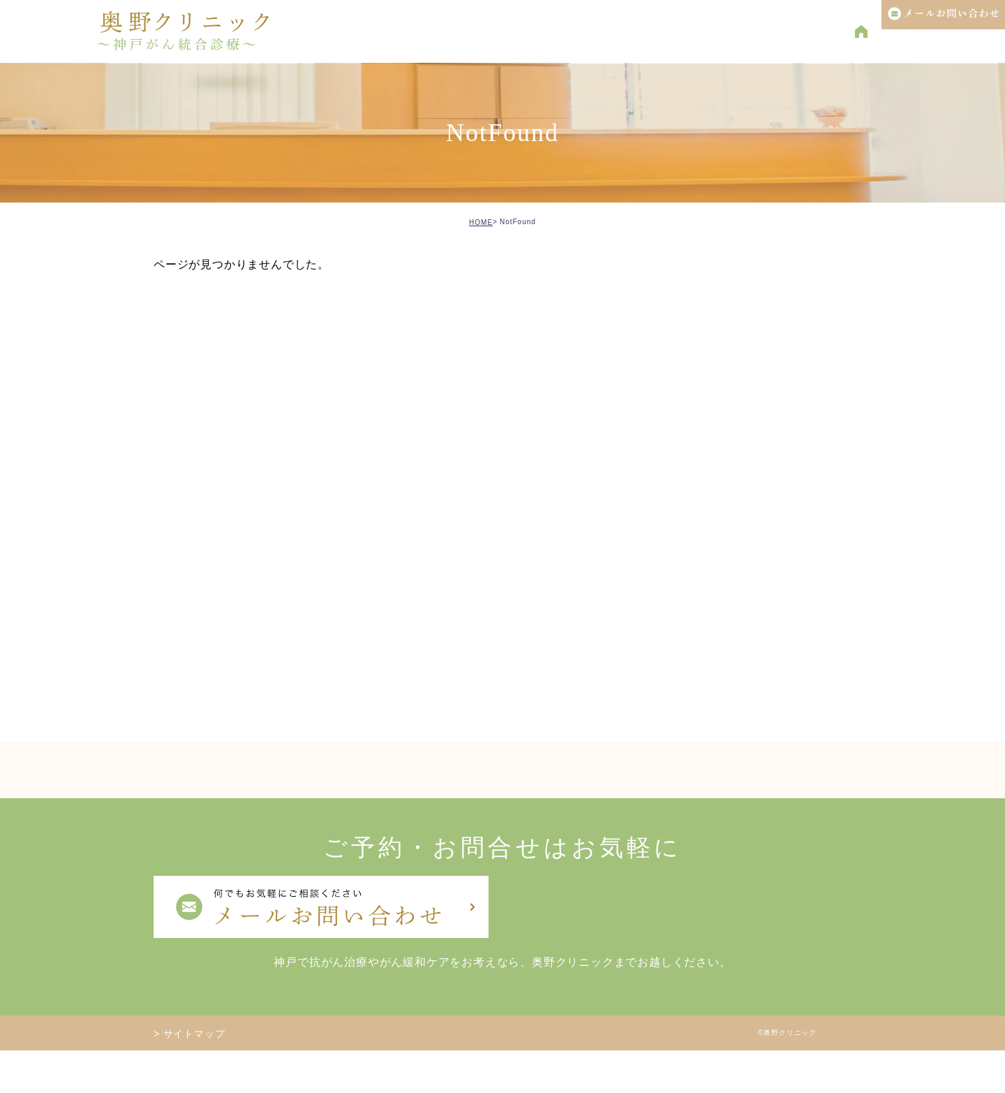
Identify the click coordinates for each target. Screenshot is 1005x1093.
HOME (481, 222)
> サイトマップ (189, 1033)
